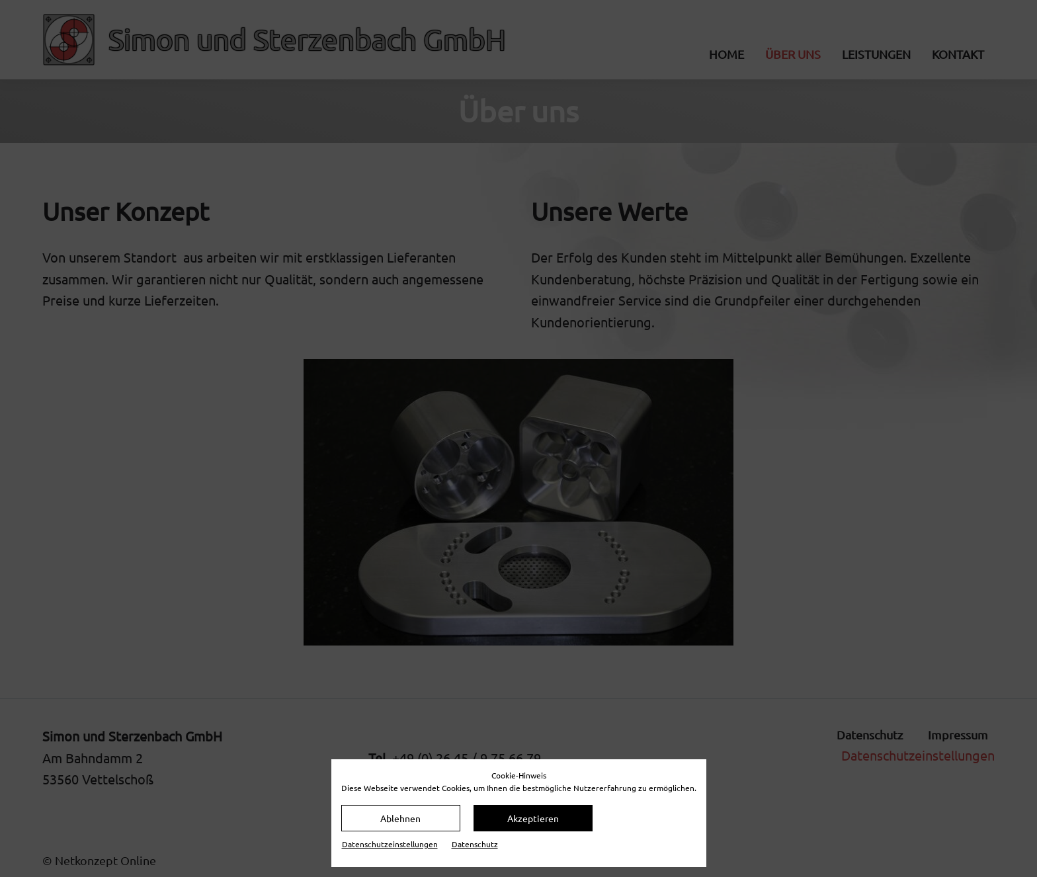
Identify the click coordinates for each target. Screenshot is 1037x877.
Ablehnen (400, 818)
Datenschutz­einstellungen (390, 844)
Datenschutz (475, 844)
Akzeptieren (533, 818)
